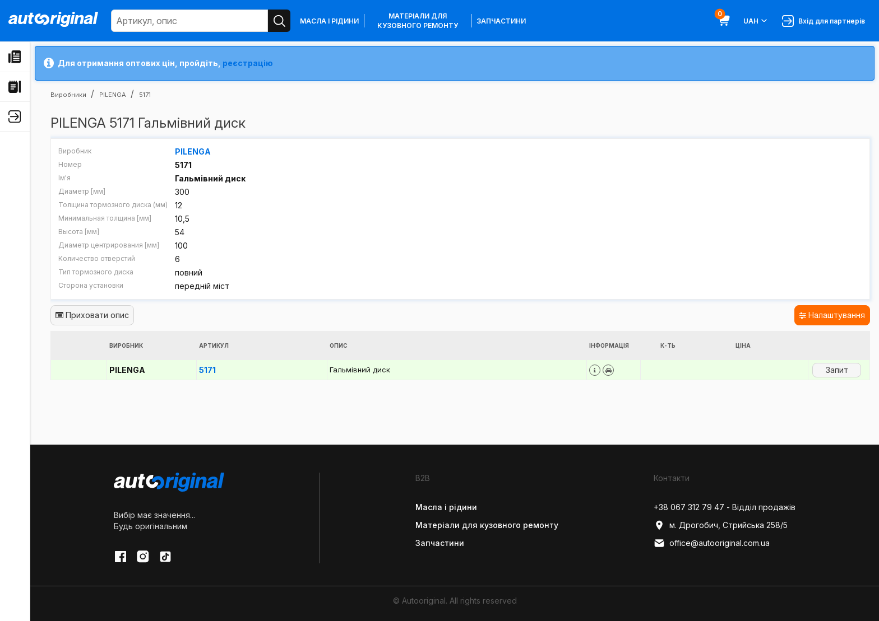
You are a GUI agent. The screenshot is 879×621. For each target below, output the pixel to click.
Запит (837, 370)
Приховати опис (92, 315)
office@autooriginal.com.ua (712, 543)
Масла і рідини (329, 21)
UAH (756, 20)
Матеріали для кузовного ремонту (417, 21)
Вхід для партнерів (823, 21)
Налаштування (832, 315)
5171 (207, 370)
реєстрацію (248, 63)
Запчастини (501, 21)
